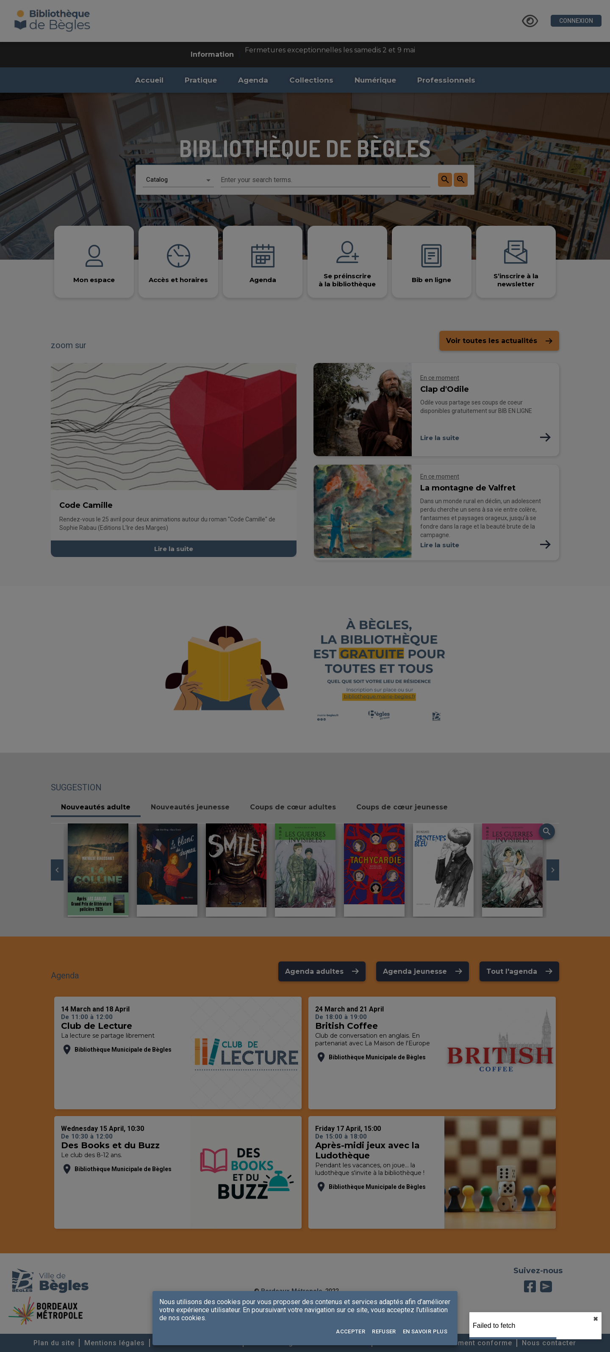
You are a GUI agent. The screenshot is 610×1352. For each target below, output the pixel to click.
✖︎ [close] (595, 1319)
